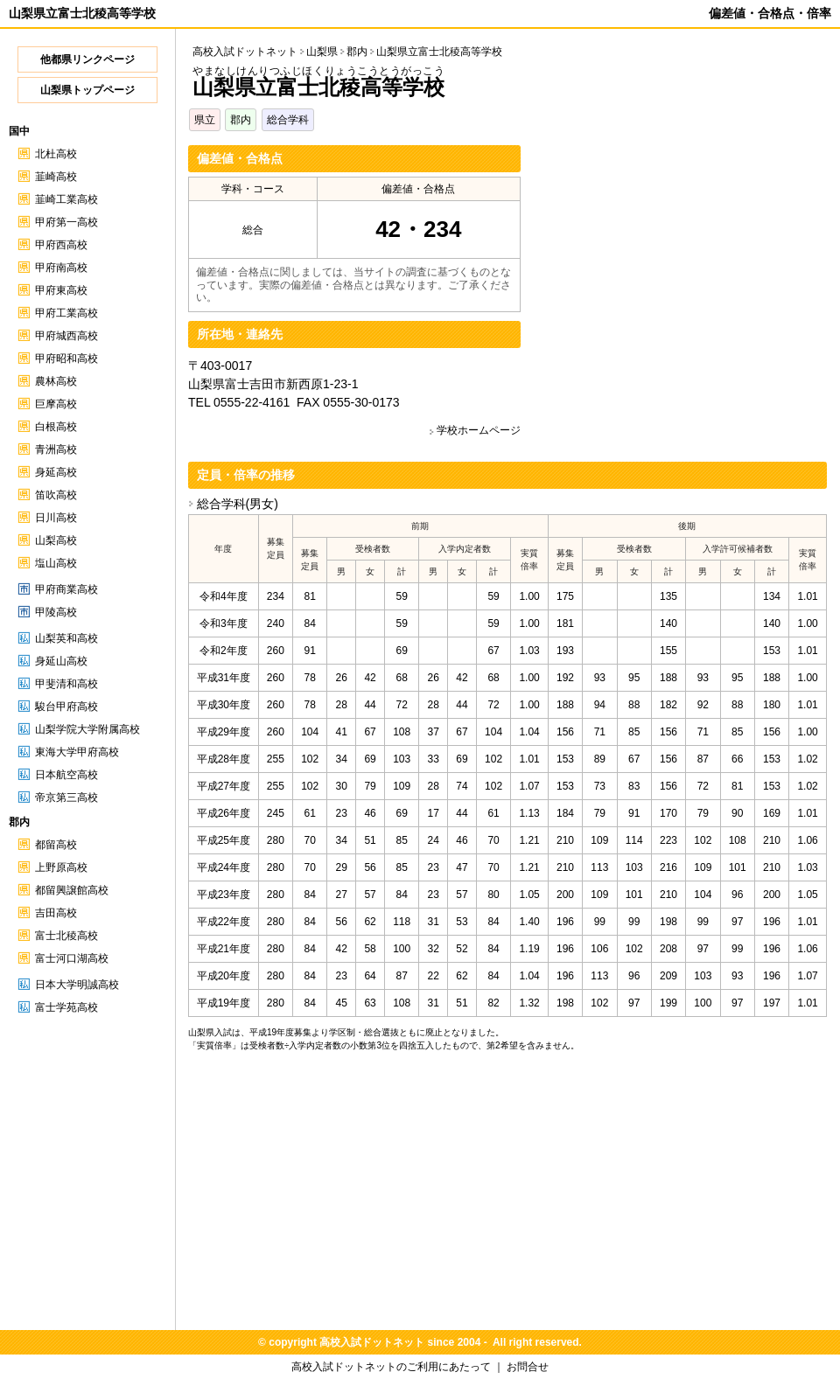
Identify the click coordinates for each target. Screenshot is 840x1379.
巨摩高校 (56, 404)
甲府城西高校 (66, 336)
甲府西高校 (61, 245)
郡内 (240, 120)
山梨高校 (56, 540)
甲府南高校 (61, 267)
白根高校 (56, 427)
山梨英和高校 (66, 638)
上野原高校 (61, 867)
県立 (204, 120)
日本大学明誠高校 (77, 985)
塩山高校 (56, 563)
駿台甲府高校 (66, 706)
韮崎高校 (56, 177)
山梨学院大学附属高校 (87, 729)
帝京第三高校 (66, 797)
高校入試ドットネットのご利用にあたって (391, 1367)
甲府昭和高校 (66, 358)
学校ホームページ (479, 430)
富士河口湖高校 (71, 958)
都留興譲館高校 (71, 890)
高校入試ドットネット (245, 51)
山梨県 (322, 51)
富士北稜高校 (66, 936)
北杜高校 (56, 154)
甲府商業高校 (66, 589)
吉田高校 (56, 913)
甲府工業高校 (66, 313)
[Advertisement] (680, 267)
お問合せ (528, 1367)
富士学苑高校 (66, 1007)
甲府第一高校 (66, 222)
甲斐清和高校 (66, 684)
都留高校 (56, 845)
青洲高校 (56, 449)
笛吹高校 (56, 495)
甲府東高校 (61, 290)
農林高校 (56, 381)
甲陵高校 (56, 612)
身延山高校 (61, 661)
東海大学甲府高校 (77, 752)
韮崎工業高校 (66, 199)
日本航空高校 (66, 775)
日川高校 (56, 518)
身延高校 (56, 472)
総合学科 (288, 120)
